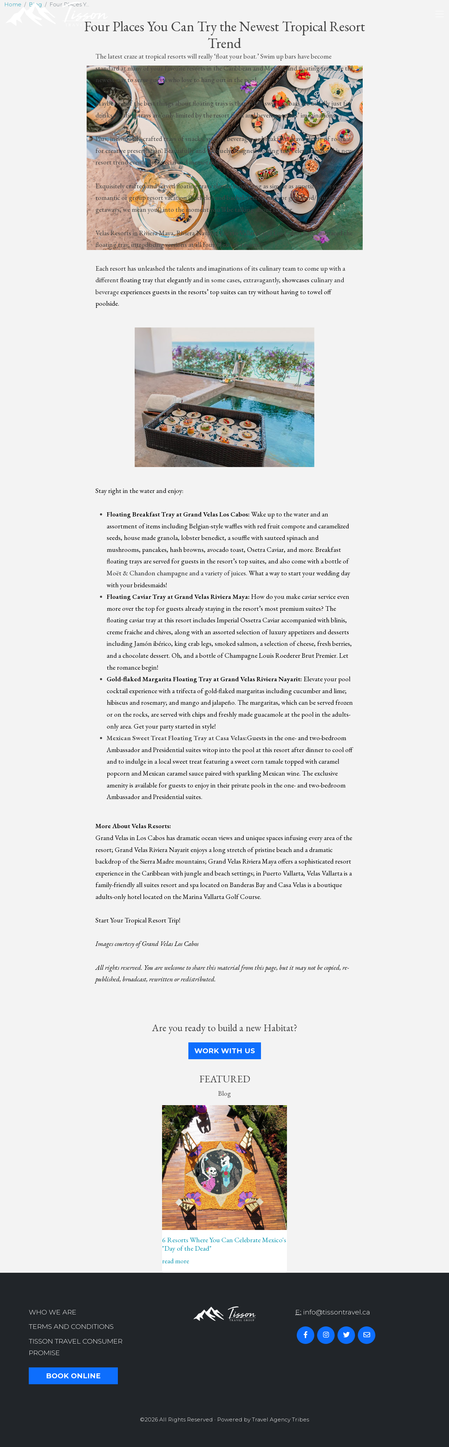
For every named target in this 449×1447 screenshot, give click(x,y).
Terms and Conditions (71, 1326)
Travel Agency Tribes (280, 1419)
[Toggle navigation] (439, 14)
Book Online (73, 1376)
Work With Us (224, 1051)
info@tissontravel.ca (336, 1312)
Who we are (52, 1312)
